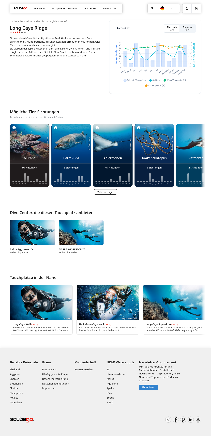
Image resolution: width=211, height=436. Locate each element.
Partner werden (84, 369)
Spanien (14, 378)
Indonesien (16, 383)
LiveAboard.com (116, 374)
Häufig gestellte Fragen (55, 374)
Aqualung (112, 383)
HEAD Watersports (121, 362)
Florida (14, 388)
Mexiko (14, 397)
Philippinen (16, 393)
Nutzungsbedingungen (55, 383)
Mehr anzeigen (105, 192)
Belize (29, 21)
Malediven (16, 402)
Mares (110, 378)
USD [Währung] (173, 8)
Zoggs (110, 397)
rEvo (109, 393)
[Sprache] (162, 8)
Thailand (15, 369)
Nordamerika (16, 21)
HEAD (110, 402)
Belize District (41, 21)
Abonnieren (148, 387)
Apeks (110, 388)
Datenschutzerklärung (55, 378)
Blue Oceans (49, 369)
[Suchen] (152, 8)
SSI (108, 369)
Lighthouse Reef (58, 21)
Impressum (48, 388)
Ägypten (15, 374)
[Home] (21, 8)
